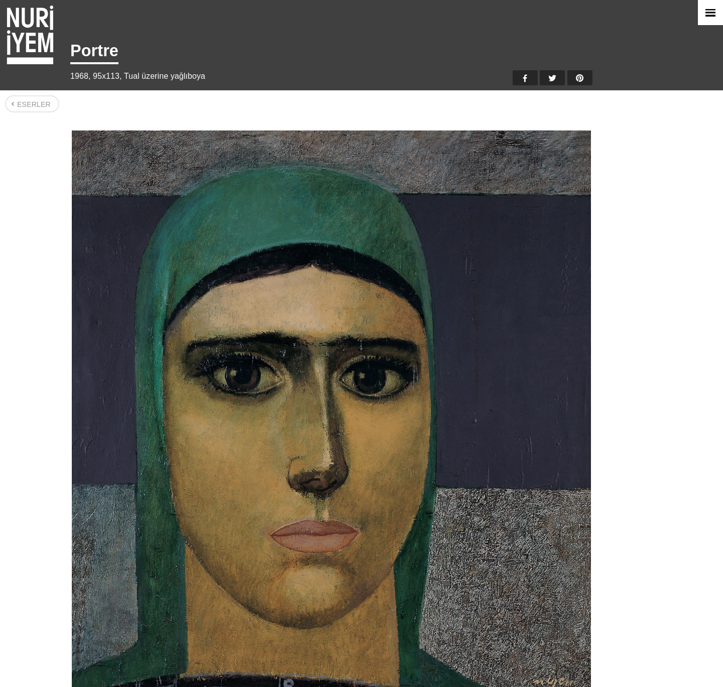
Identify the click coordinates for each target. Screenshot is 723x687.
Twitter (552, 77)
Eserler (34, 104)
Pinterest (579, 77)
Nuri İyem (30, 35)
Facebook (525, 77)
